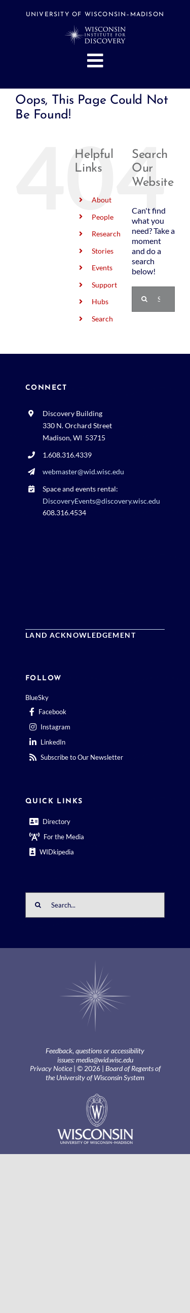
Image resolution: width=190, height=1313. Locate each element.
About (101, 199)
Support (104, 284)
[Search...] (95, 905)
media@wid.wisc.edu (104, 1059)
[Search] (144, 299)
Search (102, 318)
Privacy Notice (51, 1068)
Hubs (100, 301)
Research (106, 233)
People (102, 217)
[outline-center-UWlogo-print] (95, 1097)
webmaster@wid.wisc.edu (83, 471)
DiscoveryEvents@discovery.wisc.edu (101, 501)
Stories (102, 251)
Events (102, 267)
